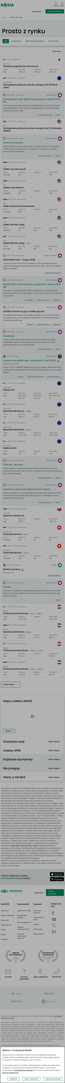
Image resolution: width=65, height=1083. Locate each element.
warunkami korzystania (23, 1070)
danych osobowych (10, 1073)
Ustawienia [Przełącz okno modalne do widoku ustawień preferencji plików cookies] (13, 1079)
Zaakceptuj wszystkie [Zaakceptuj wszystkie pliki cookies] (53, 1079)
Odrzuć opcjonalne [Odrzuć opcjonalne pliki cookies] (31, 1079)
